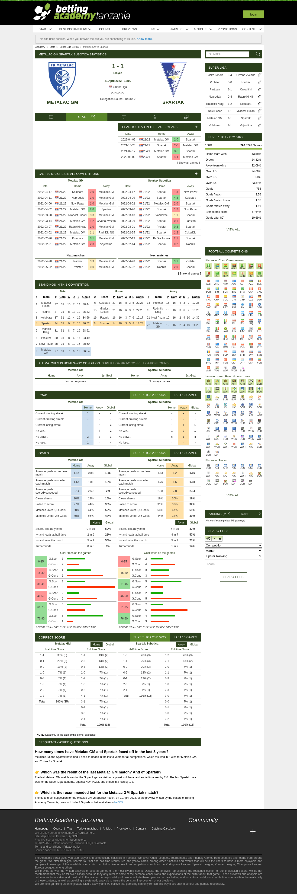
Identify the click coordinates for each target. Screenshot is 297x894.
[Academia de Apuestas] (227, 832)
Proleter (78, 267)
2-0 (176, 139)
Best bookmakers (75, 29)
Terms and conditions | (49, 846)
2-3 (92, 244)
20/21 (146, 151)
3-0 (176, 151)
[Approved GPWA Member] (63, 890)
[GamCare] (72, 890)
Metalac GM (62, 102)
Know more (144, 39)
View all (233, 229)
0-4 (230, 75)
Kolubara (77, 192)
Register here (86, 832)
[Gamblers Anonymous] (84, 890)
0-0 (92, 267)
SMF (74, 836)
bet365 (118, 802)
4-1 (176, 157)
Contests (252, 29)
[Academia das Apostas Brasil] (210, 832)
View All (233, 495)
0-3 (176, 226)
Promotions (227, 29)
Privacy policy (71, 846)
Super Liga (118, 87)
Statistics (179, 29)
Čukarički (190, 232)
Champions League (249, 864)
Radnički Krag (77, 226)
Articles (203, 29)
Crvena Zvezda (106, 221)
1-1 (92, 232)
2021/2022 (118, 93)
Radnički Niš (106, 232)
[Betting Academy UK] (244, 832)
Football (131, 857)
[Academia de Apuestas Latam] (236, 832)
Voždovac (161, 215)
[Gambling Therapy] (78, 890)
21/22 (146, 139)
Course (105, 29)
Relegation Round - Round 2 (118, 99)
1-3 (176, 192)
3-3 (92, 215)
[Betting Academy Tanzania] (192, 832)
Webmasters (77, 839)
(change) (240, 520)
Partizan (190, 221)
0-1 (92, 238)
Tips (154, 29)
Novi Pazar (77, 203)
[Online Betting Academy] (218, 832)
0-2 (176, 244)
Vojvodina (106, 244)
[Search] (257, 54)
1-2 (92, 221)
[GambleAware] (45, 890)
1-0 (92, 197)
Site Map (40, 836)
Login (253, 14)
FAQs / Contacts (96, 843)
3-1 (176, 261)
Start (45, 29)
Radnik (77, 261)
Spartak (173, 102)
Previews (129, 29)
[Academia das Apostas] (201, 832)
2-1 (176, 238)
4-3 (176, 197)
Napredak (78, 197)
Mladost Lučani (77, 215)
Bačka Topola (161, 238)
